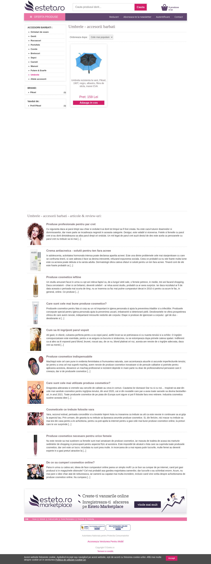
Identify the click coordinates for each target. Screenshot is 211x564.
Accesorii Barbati (39, 27)
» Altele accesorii (36, 79)
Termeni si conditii (105, 551)
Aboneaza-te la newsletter (137, 16)
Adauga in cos (89, 102)
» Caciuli (32, 62)
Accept (171, 558)
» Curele (31, 49)
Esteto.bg (90, 519)
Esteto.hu (81, 519)
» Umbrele (32, 75)
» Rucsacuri (33, 40)
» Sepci (31, 57)
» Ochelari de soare (37, 32)
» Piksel (31, 92)
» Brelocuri (33, 53)
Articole (42, 519)
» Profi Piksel (33, 106)
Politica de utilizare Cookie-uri (70, 559)
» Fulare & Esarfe (36, 70)
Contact (179, 16)
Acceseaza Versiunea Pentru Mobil (105, 541)
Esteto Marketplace (68, 519)
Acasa (34, 519)
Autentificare (163, 16)
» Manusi (32, 66)
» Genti (31, 36)
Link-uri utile (53, 519)
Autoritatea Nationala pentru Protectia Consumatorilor (105, 536)
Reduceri (114, 16)
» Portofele (33, 45)
